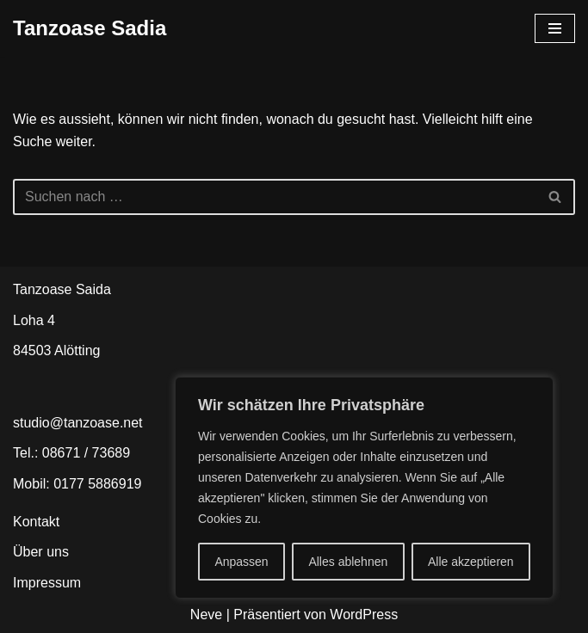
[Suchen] (274, 197)
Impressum (47, 582)
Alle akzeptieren (471, 561)
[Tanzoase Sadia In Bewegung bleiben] (89, 28)
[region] (364, 488)
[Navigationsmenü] (555, 28)
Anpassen (241, 561)
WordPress (364, 614)
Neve (206, 614)
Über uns (41, 551)
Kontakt (36, 521)
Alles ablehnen (347, 561)
